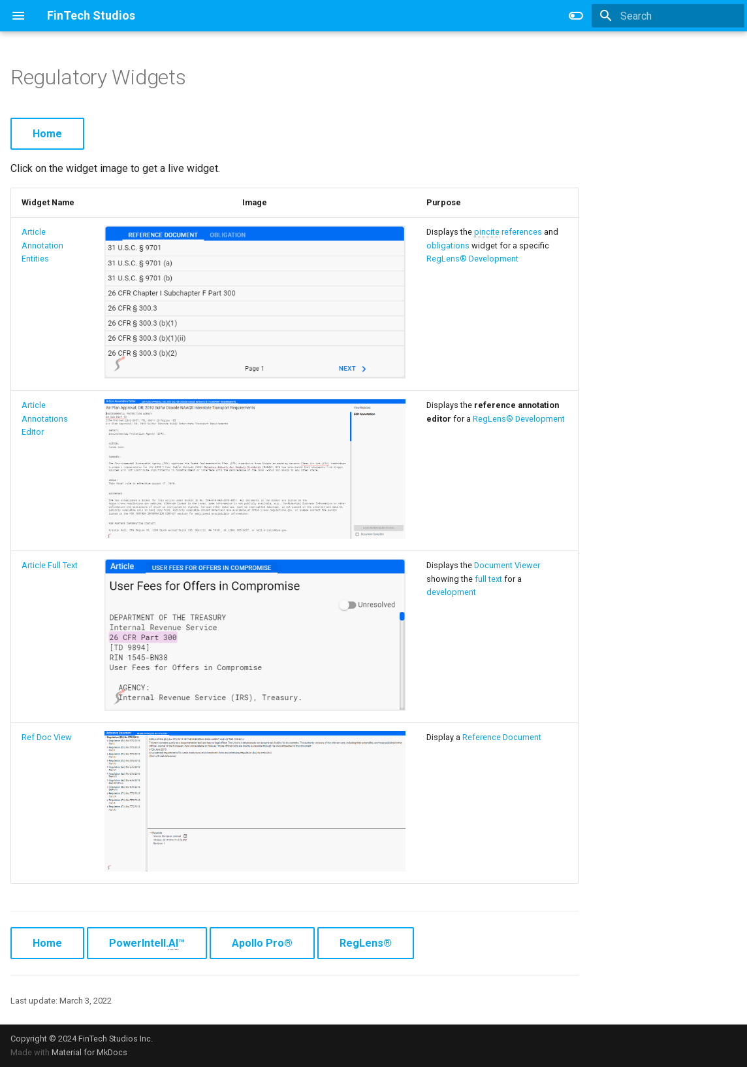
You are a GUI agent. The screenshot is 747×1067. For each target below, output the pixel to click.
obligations (447, 245)
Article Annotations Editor (45, 418)
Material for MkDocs (89, 1052)
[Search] (668, 15)
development (451, 592)
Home (47, 133)
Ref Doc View (47, 737)
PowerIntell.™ (147, 943)
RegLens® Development (472, 258)
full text (488, 579)
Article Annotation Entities (42, 245)
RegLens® (366, 943)
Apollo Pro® (262, 943)
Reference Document (501, 737)
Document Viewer (507, 565)
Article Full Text (50, 565)
